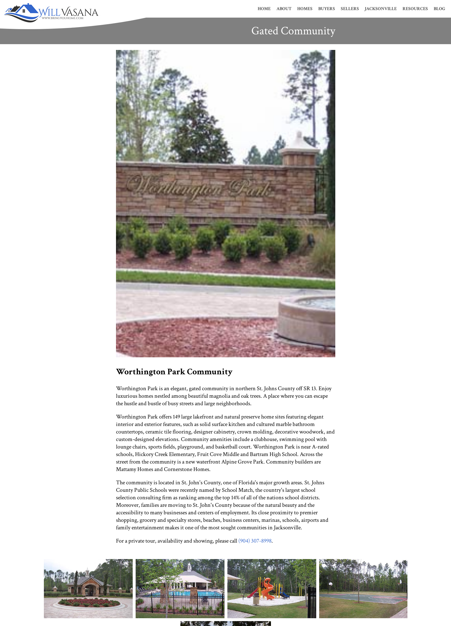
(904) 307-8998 (255, 541)
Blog (439, 9)
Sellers (350, 9)
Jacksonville (381, 9)
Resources (415, 9)
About (283, 9)
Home (264, 9)
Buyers (326, 9)
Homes (304, 9)
